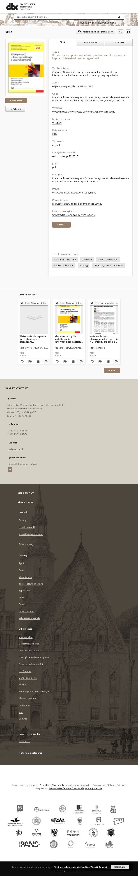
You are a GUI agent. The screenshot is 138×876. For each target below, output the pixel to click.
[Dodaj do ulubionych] (120, 31)
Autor (22, 570)
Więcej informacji (99, 867)
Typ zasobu (24, 590)
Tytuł (21, 563)
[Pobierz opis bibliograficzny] (30, 361)
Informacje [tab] (90, 42)
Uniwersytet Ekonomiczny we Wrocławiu (73, 214)
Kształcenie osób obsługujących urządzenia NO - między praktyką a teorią (104, 339)
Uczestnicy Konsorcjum (31, 533)
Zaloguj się (24, 740)
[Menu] (134, 3)
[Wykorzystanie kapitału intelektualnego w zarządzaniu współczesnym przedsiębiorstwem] (34, 317)
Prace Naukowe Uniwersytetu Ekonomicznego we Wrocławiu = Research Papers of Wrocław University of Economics (90, 180)
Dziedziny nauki (27, 527)
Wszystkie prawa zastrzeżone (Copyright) (74, 192)
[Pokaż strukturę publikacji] (34, 303)
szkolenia (87, 259)
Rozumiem (119, 867)
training (83, 265)
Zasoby (22, 520)
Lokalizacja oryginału (29, 617)
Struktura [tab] (119, 42)
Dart (21, 711)
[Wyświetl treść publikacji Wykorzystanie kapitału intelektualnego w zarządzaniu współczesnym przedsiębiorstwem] (38, 361)
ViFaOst (23, 718)
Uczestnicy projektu (29, 643)
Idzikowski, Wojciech (82, 86)
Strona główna (25, 501)
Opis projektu (26, 636)
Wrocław (56, 122)
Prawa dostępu (26, 611)
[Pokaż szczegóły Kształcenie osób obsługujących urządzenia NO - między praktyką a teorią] (116, 361)
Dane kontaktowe (28, 677)
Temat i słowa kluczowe (31, 583)
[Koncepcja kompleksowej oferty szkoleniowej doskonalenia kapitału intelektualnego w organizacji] (26, 67)
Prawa (22, 604)
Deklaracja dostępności (31, 664)
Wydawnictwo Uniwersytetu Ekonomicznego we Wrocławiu (83, 111)
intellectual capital (63, 265)
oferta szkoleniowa (108, 259)
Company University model (108, 265)
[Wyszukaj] (119, 17)
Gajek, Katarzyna (61, 86)
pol (54, 167)
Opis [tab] (62, 42)
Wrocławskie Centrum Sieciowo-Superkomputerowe (75, 788)
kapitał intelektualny (65, 259)
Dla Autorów (25, 670)
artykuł (56, 145)
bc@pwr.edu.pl (15, 449)
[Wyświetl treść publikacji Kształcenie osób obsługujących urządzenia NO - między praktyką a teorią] (108, 361)
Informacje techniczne (30, 650)
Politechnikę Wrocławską (52, 785)
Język (21, 597)
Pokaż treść (16, 100)
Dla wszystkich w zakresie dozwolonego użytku (77, 203)
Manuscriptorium (27, 698)
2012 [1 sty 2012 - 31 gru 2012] (54, 134)
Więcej (112, 370)
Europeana (24, 705)
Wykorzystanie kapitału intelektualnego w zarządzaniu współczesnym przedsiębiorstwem (33, 339)
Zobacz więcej (26, 544)
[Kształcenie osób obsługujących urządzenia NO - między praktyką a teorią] (104, 317)
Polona (22, 684)
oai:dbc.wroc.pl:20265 (65, 156)
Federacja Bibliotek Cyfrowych (34, 691)
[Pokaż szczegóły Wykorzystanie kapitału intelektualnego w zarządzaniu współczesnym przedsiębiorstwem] (46, 361)
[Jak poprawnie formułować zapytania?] (122, 22)
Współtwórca (25, 576)
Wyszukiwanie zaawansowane (98, 22)
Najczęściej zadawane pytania (34, 657)
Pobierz (14, 109)
